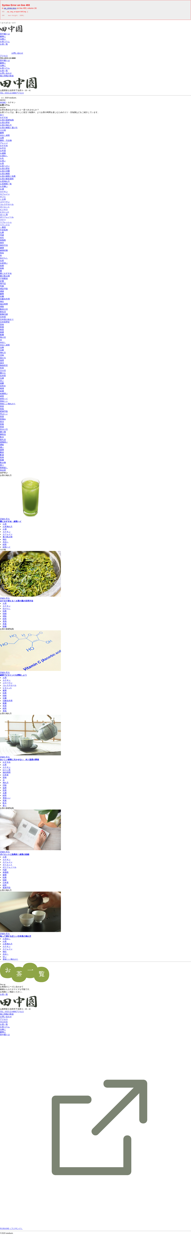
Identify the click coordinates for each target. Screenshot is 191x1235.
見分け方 (4, 430)
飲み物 (3, 463)
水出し (3, 343)
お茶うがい (5, 167)
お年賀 (3, 151)
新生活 (3, 312)
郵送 (2, 453)
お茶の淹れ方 (6, 126)
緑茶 (2, 397)
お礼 (2, 159)
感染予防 (4, 289)
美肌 (2, 410)
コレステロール (7, 205)
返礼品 (3, 440)
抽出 (2, 302)
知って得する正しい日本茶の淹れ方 (15, 937)
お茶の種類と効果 (8, 177)
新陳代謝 (4, 315)
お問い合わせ (17, 54)
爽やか (3, 374)
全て (2, 116)
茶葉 (2, 425)
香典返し (4, 468)
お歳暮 (3, 154)
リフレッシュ (6, 223)
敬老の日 (4, 310)
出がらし (4, 259)
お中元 (3, 149)
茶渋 (2, 422)
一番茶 (3, 228)
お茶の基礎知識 (7, 121)
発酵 (2, 384)
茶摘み (3, 420)
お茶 (2, 164)
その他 (3, 131)
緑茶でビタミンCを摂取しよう (13, 676)
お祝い (3, 162)
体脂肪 (3, 241)
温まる (3, 358)
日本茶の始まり (7, 320)
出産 (2, 261)
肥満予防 (4, 412)
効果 (2, 266)
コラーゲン (5, 202)
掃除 (2, 307)
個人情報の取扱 (7, 76)
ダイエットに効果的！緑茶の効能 (14, 855)
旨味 (2, 325)
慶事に (3, 37)
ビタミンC (4, 213)
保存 (2, 243)
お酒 (2, 190)
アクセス (4, 56)
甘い (2, 381)
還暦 (2, 450)
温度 (2, 361)
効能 (2, 269)
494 (3, 16)
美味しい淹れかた (8, 404)
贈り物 (3, 433)
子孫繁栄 (4, 279)
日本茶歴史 (5, 323)
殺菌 (2, 335)
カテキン (4, 192)
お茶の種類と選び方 (9, 128)
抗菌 (2, 297)
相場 (2, 389)
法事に (3, 40)
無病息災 (4, 366)
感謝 (2, 292)
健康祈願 (4, 251)
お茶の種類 (5, 174)
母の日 (3, 338)
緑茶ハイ (4, 399)
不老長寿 (4, 231)
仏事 (2, 233)
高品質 (3, 471)
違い (2, 448)
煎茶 (2, 369)
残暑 (2, 333)
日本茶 (3, 318)
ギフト (3, 197)
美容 (2, 407)
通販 (2, 445)
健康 (2, 248)
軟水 (2, 438)
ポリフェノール (7, 218)
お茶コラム (5, 42)
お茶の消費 (5, 172)
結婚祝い (4, 394)
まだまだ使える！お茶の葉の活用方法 (16, 602)
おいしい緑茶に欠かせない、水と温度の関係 (19, 760)
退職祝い (4, 443)
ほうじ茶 (4, 215)
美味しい (4, 402)
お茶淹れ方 (5, 182)
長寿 (2, 458)
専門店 (3, 284)
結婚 (2, 392)
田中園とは (5, 35)
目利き (3, 387)
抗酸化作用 (5, 300)
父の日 (3, 371)
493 (3, 12)
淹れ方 (3, 353)
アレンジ (4, 144)
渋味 (2, 356)
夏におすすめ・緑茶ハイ (10, 522)
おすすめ (4, 118)
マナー (3, 220)
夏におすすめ (6, 274)
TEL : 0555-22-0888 (8, 94)
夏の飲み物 (5, 277)
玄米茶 (3, 376)
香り (2, 466)
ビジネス (4, 210)
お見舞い (4, 187)
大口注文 (4, 1022)
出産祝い (4, 264)
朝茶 (2, 330)
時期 (2, 328)
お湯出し (4, 156)
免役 (2, 254)
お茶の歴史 (5, 123)
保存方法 (4, 246)
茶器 (2, 417)
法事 (2, 139)
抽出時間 (4, 305)
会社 (2, 238)
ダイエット (5, 208)
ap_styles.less (10, 8)
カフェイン (5, 195)
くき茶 (3, 200)
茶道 (2, 427)
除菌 (2, 461)
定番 (2, 282)
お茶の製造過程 (7, 179)
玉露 (2, 379)
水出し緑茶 (5, 136)
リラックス (5, 225)
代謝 (2, 236)
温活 (2, 364)
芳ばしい (4, 415)
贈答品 (3, 435)
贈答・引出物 (6, 141)
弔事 (2, 287)
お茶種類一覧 (6, 185)
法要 (2, 351)
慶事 (2, 133)
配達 (2, 456)
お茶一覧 (4, 45)
